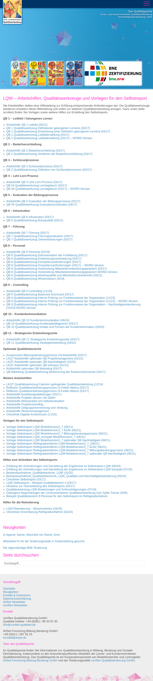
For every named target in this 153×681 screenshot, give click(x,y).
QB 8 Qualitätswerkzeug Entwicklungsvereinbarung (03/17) (43, 258)
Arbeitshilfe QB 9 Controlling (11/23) (29, 291)
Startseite (9, 588)
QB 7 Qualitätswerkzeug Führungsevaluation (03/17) (39, 236)
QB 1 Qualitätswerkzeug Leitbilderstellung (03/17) (37, 134)
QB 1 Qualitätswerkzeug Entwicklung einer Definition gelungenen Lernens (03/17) (58, 131)
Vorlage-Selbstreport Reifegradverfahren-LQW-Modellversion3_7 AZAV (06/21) (56, 447)
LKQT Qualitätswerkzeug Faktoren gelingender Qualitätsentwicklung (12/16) (54, 384)
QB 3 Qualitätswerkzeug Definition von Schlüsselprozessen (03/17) (49, 169)
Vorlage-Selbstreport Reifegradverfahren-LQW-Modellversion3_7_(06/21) (52, 443)
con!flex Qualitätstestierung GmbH (113, 660)
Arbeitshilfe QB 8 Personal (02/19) (28, 252)
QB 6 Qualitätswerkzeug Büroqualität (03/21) (34, 220)
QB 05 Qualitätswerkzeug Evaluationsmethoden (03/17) (41, 204)
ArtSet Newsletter (14, 602)
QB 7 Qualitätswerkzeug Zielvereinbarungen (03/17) (39, 239)
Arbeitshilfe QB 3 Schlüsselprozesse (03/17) (34, 166)
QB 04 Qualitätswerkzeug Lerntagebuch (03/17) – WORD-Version (48, 188)
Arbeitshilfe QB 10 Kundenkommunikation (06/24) (37, 320)
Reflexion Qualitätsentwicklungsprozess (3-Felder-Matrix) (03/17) (47, 387)
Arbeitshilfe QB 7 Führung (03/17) (27, 232)
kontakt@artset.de (14, 637)
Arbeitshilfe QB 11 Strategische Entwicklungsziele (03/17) (42, 339)
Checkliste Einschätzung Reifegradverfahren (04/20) (39, 512)
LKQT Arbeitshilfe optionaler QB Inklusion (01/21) (37, 365)
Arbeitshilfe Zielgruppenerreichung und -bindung (36, 407)
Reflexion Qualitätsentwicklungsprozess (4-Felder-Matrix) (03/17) (47, 391)
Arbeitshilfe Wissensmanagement (27, 411)
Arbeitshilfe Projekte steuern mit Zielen (30, 397)
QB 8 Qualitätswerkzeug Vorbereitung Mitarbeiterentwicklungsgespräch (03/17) (56, 268)
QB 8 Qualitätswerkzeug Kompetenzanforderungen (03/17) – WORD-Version (55, 265)
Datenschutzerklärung (17, 598)
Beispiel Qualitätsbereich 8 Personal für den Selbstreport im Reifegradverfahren (57, 496)
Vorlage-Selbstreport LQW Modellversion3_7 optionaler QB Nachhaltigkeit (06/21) (58, 440)
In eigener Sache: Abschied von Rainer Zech (31, 534)
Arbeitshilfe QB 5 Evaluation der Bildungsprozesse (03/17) (43, 201)
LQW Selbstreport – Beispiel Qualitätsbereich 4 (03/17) (41, 482)
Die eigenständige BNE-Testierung (25, 547)
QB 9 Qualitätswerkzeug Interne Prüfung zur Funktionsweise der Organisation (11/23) (60, 297)
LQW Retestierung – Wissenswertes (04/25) (34, 508)
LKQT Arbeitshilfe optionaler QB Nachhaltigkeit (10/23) (41, 361)
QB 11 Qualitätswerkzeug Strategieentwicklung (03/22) (41, 342)
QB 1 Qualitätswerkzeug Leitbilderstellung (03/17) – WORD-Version (49, 138)
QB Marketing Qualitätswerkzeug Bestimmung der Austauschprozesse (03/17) (55, 371)
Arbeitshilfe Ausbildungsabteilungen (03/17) (33, 394)
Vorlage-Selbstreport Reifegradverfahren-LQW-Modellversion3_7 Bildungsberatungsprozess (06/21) (69, 450)
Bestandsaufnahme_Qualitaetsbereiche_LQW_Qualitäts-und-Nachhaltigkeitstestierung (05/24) (66, 476)
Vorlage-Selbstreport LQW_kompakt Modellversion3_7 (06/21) (45, 436)
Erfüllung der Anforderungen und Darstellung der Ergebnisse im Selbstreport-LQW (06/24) (63, 466)
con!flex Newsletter (15, 605)
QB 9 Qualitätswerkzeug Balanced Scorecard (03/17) (40, 294)
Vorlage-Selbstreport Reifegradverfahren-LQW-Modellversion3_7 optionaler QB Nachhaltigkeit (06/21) (71, 453)
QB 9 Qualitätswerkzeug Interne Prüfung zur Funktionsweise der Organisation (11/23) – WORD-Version (72, 301)
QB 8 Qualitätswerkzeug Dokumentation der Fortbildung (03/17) (46, 255)
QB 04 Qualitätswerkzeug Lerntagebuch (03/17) (36, 185)
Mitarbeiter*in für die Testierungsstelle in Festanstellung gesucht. (44, 541)
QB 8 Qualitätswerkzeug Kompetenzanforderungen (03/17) (43, 262)
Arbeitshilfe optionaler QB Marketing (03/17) (34, 368)
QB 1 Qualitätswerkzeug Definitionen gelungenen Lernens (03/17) (48, 128)
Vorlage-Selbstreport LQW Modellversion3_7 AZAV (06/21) (43, 430)
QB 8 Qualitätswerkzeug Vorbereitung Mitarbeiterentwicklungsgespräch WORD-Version (61, 272)
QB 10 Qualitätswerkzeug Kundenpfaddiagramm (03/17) (42, 323)
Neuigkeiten (10, 592)
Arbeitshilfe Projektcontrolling (24, 404)
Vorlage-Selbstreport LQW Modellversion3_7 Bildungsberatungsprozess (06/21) (57, 433)
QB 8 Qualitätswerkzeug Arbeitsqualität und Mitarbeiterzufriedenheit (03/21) (54, 275)
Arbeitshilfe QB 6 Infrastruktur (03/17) (30, 217)
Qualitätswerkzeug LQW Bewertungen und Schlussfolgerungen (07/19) (51, 489)
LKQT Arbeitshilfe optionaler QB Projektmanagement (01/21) (44, 358)
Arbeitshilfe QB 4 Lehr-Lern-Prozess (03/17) (34, 182)
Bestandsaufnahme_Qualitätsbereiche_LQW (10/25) (39, 472)
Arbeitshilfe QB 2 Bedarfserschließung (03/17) (35, 150)
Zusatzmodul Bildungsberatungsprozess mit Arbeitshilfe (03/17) (46, 355)
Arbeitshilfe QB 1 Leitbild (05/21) (27, 124)
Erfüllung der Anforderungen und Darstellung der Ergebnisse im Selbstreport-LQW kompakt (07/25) (69, 469)
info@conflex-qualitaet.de (19, 624)
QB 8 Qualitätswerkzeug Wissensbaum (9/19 (34, 278)
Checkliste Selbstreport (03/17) (26, 479)
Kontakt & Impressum (16, 595)
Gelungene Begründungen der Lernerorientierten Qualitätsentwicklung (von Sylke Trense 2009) (66, 492)
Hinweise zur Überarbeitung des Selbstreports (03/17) (40, 486)
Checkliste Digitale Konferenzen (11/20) (31, 414)
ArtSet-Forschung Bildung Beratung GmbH (30, 660)
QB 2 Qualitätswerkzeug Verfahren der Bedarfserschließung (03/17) (49, 154)
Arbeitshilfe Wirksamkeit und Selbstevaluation (35, 401)
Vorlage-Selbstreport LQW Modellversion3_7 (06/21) (39, 426)
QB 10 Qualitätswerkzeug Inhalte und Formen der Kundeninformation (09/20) (55, 327)
